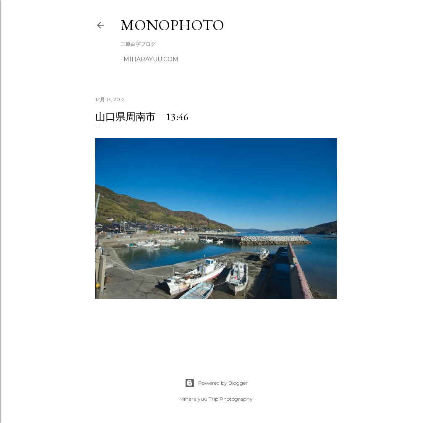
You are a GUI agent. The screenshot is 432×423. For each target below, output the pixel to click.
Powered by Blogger (216, 383)
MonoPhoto (172, 25)
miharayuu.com (150, 59)
